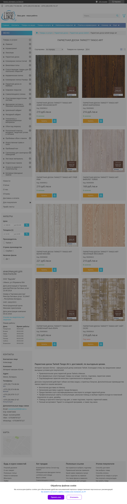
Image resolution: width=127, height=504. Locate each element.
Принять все (56, 497)
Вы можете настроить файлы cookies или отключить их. (62, 492)
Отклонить (74, 497)
